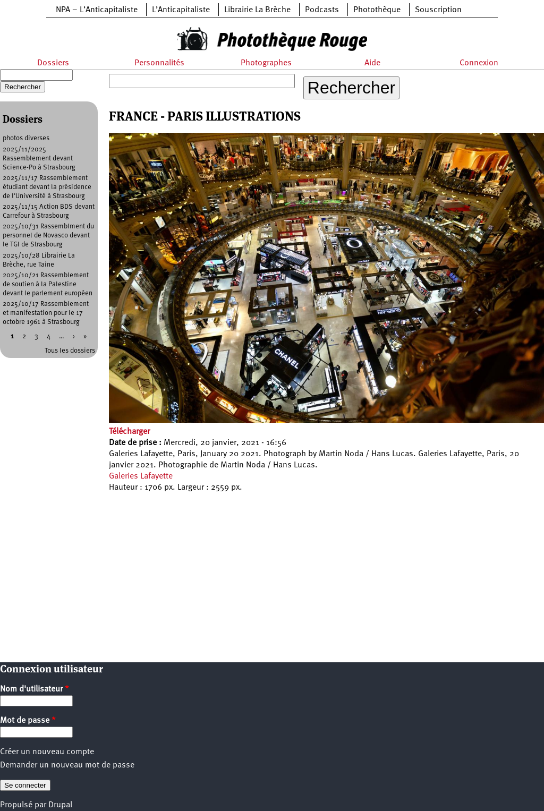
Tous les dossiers (70, 350)
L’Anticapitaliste (181, 10)
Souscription (438, 10)
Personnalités (159, 63)
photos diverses (26, 138)
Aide (372, 63)
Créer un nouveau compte (47, 752)
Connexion (479, 63)
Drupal (60, 805)
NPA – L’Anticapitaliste (97, 10)
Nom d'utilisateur (34, 689)
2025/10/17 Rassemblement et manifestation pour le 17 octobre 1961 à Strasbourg (46, 313)
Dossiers (53, 63)
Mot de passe (28, 720)
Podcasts (322, 10)
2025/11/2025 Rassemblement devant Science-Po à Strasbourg (39, 158)
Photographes (266, 63)
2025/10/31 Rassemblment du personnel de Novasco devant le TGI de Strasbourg (48, 235)
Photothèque (377, 10)
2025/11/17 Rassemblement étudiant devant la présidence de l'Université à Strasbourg (47, 187)
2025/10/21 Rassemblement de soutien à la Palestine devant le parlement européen (47, 284)
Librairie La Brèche (257, 10)
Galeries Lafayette (141, 476)
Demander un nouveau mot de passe (67, 765)
